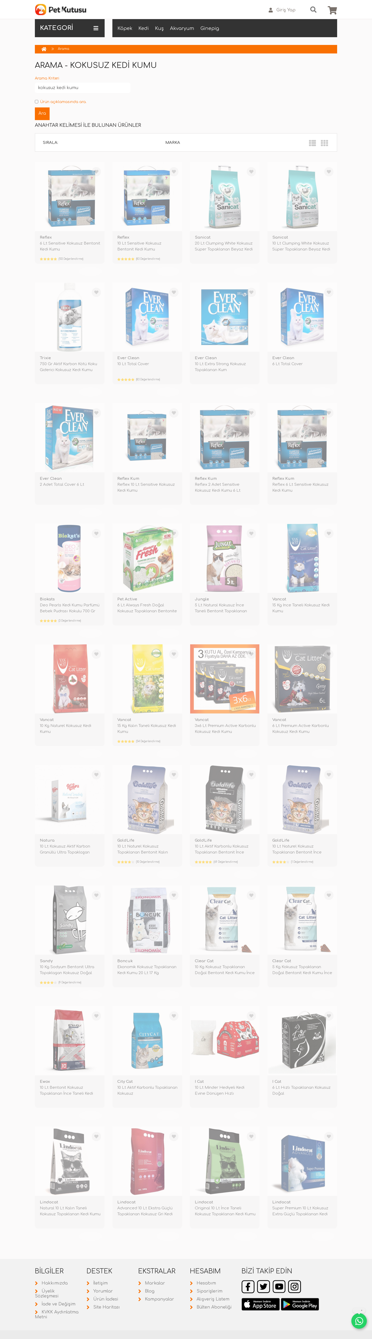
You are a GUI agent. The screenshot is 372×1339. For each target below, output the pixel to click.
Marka (172, 142)
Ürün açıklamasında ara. (61, 102)
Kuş (159, 28)
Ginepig (209, 28)
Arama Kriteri (47, 78)
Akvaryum (182, 28)
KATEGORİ (69, 28)
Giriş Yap (282, 10)
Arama (63, 49)
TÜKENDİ (90, 271)
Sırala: (50, 142)
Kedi (143, 28)
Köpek (125, 28)
